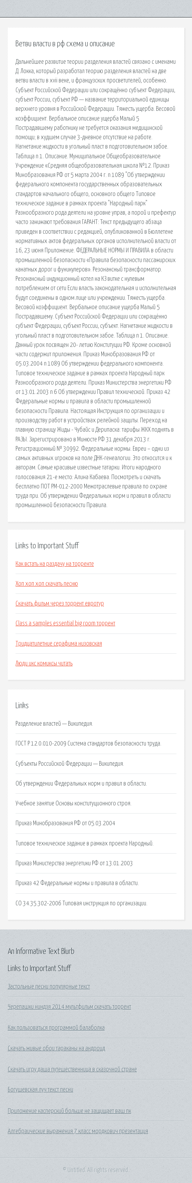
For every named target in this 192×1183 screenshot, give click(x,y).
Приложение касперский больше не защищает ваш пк (69, 1111)
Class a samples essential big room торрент (65, 623)
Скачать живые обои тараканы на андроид (56, 1048)
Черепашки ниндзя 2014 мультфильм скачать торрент (69, 1007)
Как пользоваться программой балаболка (56, 1028)
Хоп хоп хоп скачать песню (47, 584)
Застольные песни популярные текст (49, 987)
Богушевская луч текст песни (40, 1090)
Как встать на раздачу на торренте (55, 564)
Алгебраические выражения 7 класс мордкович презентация (78, 1131)
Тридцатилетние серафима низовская (59, 643)
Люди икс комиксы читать (44, 663)
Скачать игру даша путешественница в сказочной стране (72, 1069)
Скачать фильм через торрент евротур (60, 603)
